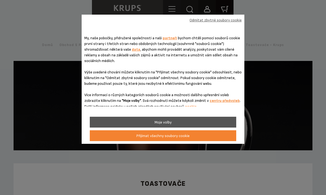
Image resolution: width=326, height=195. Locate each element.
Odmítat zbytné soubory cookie (216, 20)
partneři (170, 38)
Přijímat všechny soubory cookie (163, 136)
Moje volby (163, 122)
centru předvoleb (225, 100)
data (136, 49)
